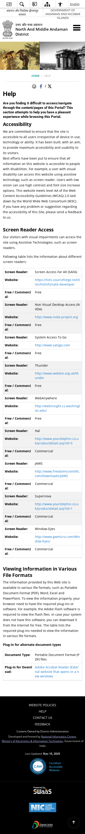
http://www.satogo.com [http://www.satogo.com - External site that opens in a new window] (52, 345)
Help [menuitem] (42, 711)
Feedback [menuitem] (42, 724)
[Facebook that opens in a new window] (41, 86)
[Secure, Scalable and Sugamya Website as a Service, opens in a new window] (42, 790)
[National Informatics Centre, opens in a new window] (43, 807)
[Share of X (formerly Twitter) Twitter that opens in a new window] (49, 86)
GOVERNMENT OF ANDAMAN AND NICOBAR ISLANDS (62, 12)
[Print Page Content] (35, 86)
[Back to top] (73, 822)
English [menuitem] (75, 4)
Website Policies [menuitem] (42, 705)
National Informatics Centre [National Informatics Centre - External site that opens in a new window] (58, 736)
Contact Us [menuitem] (42, 717)
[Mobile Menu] (77, 28)
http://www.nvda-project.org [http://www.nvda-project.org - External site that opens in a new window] (56, 317)
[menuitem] (9, 4)
